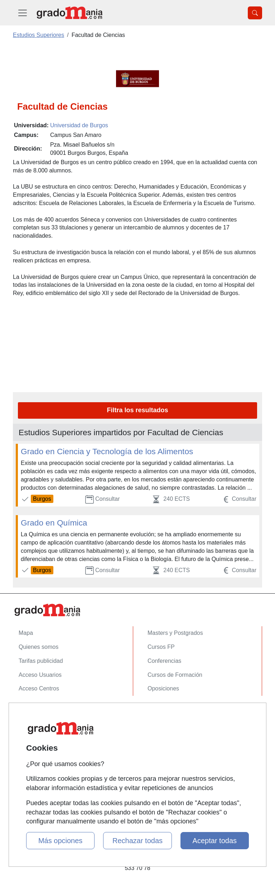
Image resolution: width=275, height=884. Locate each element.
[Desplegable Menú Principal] (22, 13)
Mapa (26, 633)
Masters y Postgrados (175, 633)
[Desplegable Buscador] (255, 12)
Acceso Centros (39, 688)
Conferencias (164, 661)
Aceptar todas (215, 841)
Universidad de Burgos (79, 125)
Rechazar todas (137, 841)
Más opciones (60, 841)
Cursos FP (161, 647)
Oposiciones (163, 688)
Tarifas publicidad (41, 661)
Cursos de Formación (175, 675)
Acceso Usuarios (40, 675)
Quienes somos (38, 647)
